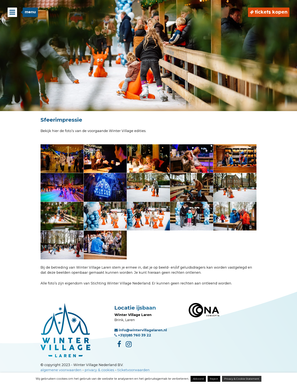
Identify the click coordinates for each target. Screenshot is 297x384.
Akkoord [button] (198, 378)
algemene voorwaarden (61, 370)
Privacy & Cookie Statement (241, 378)
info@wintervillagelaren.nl (140, 330)
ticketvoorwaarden (133, 370)
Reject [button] (214, 378)
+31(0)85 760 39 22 (132, 335)
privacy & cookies (99, 370)
